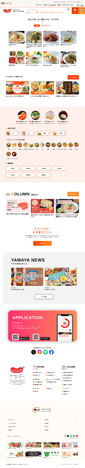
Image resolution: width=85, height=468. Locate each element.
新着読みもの (66, 391)
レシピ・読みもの (52, 5)
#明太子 (37, 12)
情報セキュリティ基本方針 (18, 464)
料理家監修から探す (52, 382)
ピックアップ (37, 388)
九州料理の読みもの (68, 380)
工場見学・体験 (65, 5)
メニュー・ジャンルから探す (54, 379)
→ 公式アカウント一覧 (74, 438)
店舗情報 (59, 5)
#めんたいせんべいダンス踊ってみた (56, 12)
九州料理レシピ (51, 375)
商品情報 (45, 5)
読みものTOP (73, 194)
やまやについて (39, 5)
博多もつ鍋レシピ (51, 372)
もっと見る (44, 296)
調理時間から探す (38, 384)
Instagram (42, 243)
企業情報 (77, 5)
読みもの (64, 369)
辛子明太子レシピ (38, 372)
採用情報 (82, 5)
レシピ (34, 369)
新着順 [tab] (36, 25)
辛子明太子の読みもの (68, 372)
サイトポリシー (26, 464)
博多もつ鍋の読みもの (68, 375)
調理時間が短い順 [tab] (46, 25)
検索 (68, 9)
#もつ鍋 (41, 12)
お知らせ (72, 5)
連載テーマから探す (68, 384)
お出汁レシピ (37, 375)
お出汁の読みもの (67, 378)
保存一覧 (36, 391)
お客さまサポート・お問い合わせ (13, 436)
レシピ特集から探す (38, 382)
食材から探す (37, 379)
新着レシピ (50, 388)
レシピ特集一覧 (73, 77)
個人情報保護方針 (9, 464)
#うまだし (46, 12)
